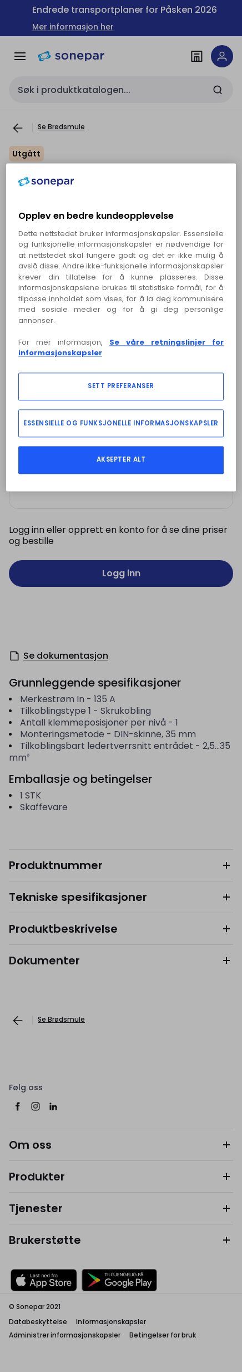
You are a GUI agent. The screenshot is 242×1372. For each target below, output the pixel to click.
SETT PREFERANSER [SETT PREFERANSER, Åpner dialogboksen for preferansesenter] (121, 385)
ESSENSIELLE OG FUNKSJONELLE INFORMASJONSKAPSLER (121, 423)
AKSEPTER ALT (121, 459)
